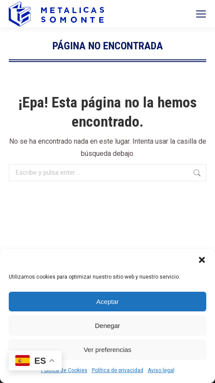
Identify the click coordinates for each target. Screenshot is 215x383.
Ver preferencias (107, 349)
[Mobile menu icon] (201, 14)
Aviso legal (161, 370)
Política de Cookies (64, 370)
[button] (202, 259)
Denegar (107, 325)
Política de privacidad (117, 370)
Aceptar (107, 301)
